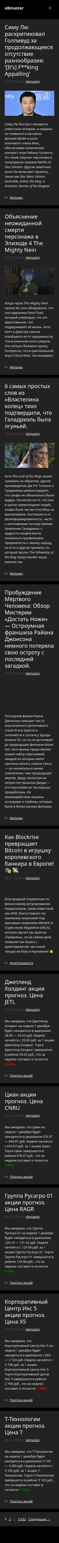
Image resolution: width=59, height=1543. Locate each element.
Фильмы (16, 197)
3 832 (22, 1519)
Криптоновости (21, 963)
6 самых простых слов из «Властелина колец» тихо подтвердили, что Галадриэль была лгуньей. (28, 406)
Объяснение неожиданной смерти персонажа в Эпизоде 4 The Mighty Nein (24, 233)
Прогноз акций (21, 1075)
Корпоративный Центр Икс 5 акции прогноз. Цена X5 (26, 1311)
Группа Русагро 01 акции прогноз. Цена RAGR (29, 1202)
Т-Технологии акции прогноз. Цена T (25, 1425)
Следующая (39, 1519)
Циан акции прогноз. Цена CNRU (24, 1101)
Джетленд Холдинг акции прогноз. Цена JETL (25, 992)
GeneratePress (29, 1538)
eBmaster (14, 8)
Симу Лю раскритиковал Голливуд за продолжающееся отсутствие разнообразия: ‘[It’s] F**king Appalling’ (29, 50)
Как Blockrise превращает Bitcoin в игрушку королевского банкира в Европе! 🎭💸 (29, 853)
